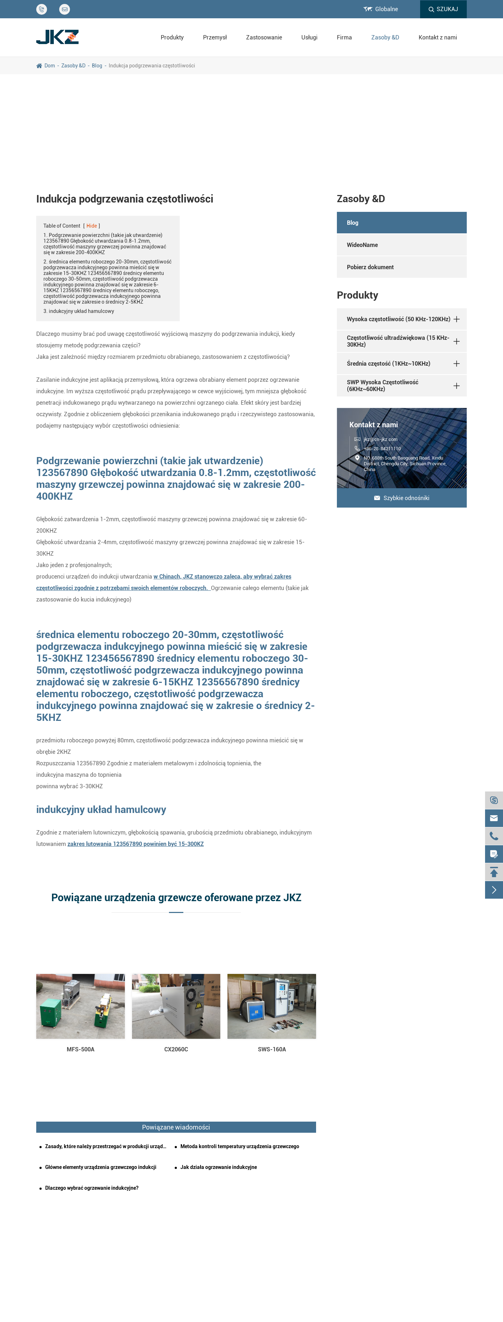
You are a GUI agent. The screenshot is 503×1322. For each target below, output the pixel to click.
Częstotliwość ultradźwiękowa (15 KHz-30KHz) (398, 341)
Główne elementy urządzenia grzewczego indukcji (100, 1167)
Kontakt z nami (438, 37)
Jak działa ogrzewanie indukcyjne (218, 1167)
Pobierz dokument (370, 267)
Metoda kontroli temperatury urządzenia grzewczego (239, 1146)
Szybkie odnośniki (401, 498)
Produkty (172, 37)
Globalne (386, 9)
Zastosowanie (264, 37)
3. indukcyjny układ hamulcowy (78, 311)
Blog (97, 65)
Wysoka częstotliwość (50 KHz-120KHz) (399, 319)
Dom (49, 65)
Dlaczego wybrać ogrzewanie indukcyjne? (91, 1188)
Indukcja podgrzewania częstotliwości (152, 65)
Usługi (309, 37)
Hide (91, 226)
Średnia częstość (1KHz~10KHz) (389, 363)
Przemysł (215, 37)
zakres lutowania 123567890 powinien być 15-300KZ (135, 844)
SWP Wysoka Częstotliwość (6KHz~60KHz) (382, 386)
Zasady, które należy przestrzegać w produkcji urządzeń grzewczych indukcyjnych (106, 1146)
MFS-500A (80, 1049)
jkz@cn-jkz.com (381, 439)
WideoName (362, 245)
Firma (344, 37)
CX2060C (176, 1049)
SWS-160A (272, 1049)
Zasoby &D (385, 37)
